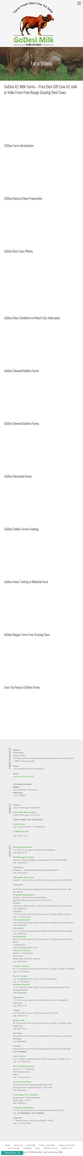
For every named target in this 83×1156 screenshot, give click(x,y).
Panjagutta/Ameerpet (22, 847)
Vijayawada (18, 867)
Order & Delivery (66, 1145)
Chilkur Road (19, 824)
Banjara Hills (19, 1020)
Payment (27, 1148)
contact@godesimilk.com (23, 777)
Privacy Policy (51, 1148)
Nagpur (16, 1010)
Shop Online (14, 1148)
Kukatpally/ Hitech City (23, 877)
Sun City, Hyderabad (22, 1082)
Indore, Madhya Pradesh (24, 1066)
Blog (37, 1148)
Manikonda (18, 885)
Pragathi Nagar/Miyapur (24, 895)
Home (7, 1145)
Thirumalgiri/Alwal (21, 920)
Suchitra (17, 903)
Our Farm (30, 1145)
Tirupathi (17, 911)
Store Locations (47, 1145)
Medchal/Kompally (21, 984)
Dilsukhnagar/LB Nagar (23, 857)
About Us (18, 1145)
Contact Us (66, 1148)
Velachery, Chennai (21, 950)
